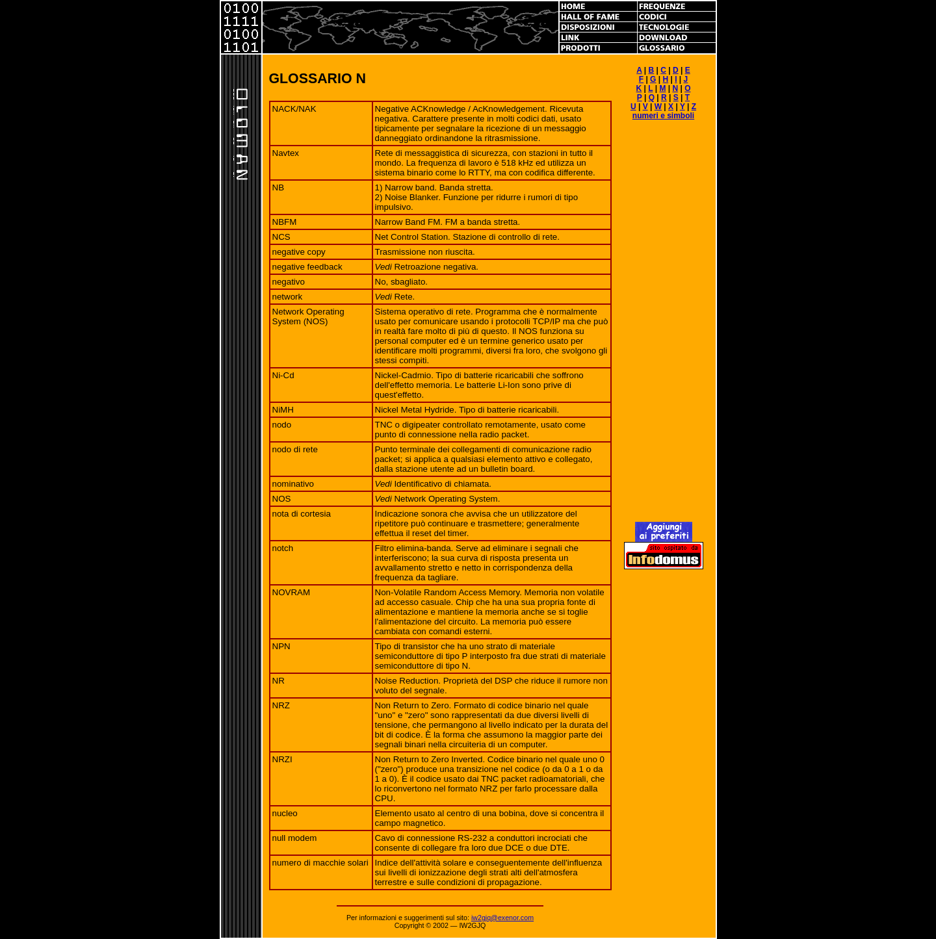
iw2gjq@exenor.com (502, 917)
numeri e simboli (663, 115)
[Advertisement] (664, 327)
